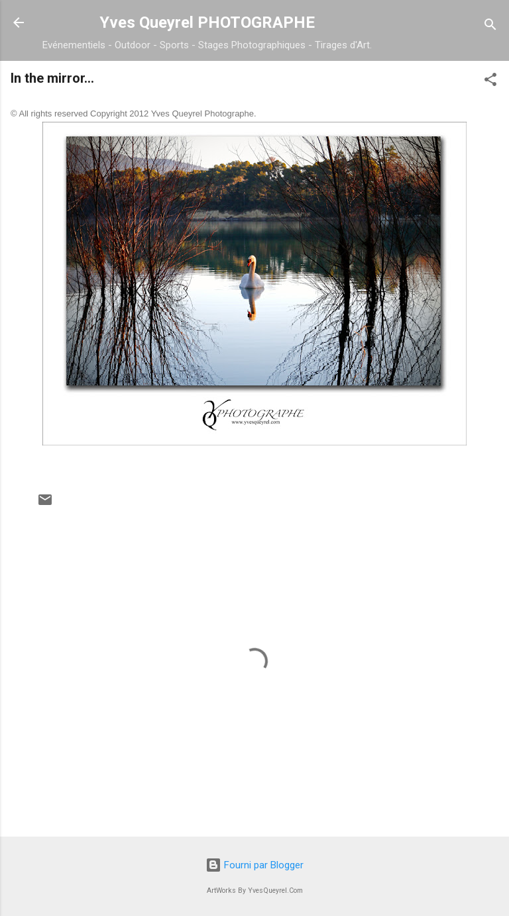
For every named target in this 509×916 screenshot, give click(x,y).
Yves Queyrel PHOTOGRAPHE (207, 22)
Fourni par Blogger (254, 865)
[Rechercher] (490, 27)
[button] (490, 81)
